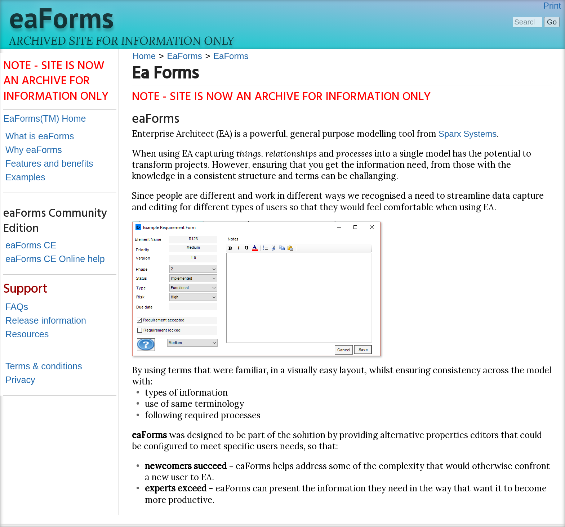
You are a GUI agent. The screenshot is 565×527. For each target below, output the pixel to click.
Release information (45, 320)
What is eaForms (39, 136)
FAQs (16, 307)
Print (552, 5)
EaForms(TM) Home (44, 118)
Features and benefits (49, 163)
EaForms (184, 56)
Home (144, 56)
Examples (25, 177)
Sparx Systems (468, 134)
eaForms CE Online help (55, 259)
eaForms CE (30, 245)
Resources (27, 334)
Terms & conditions (43, 366)
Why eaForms (33, 150)
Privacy (20, 380)
